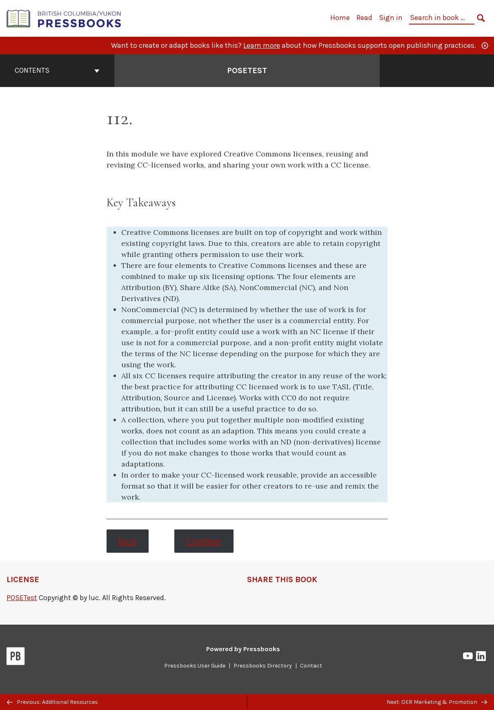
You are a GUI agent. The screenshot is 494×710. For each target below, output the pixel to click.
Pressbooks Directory (263, 665)
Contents (57, 70)
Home (340, 17)
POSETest (22, 597)
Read (364, 17)
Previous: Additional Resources (52, 702)
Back (127, 541)
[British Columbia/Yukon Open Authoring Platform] (64, 18)
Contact (311, 665)
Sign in (391, 17)
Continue (204, 541)
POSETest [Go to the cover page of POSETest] (247, 70)
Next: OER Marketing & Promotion (437, 702)
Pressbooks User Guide (194, 665)
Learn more (261, 45)
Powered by (243, 649)
